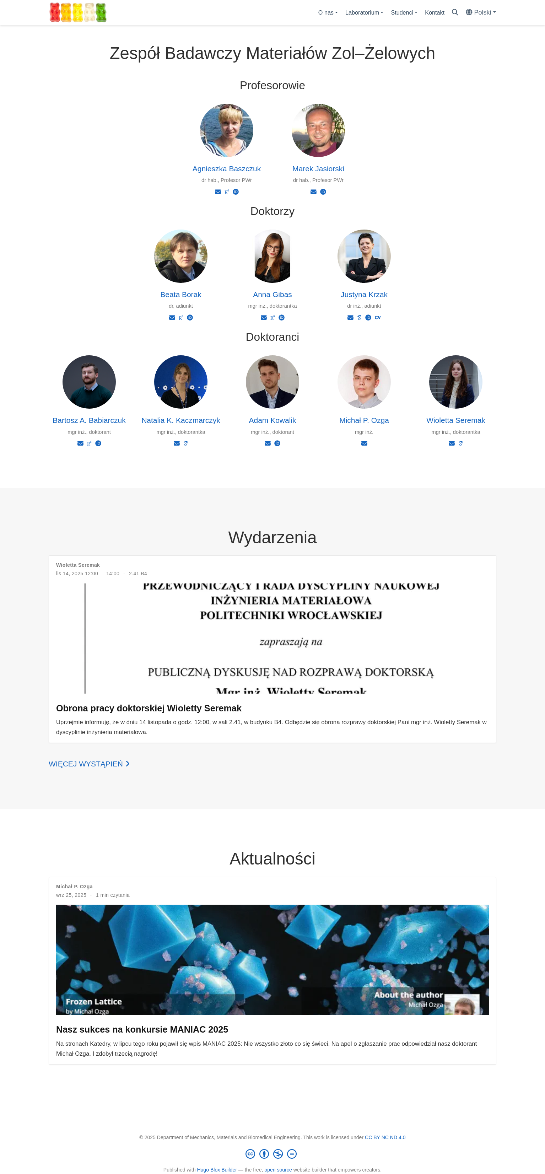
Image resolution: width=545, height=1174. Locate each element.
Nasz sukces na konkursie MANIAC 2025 (142, 1029)
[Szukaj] (455, 13)
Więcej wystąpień (89, 764)
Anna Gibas (272, 294)
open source (278, 1170)
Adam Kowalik (272, 420)
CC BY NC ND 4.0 (385, 1137)
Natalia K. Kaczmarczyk (180, 420)
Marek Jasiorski (318, 169)
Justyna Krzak (364, 294)
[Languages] (481, 13)
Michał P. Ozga (364, 420)
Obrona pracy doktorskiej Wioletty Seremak (149, 708)
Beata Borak (180, 294)
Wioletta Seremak (455, 420)
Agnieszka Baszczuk (227, 169)
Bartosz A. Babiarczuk (89, 420)
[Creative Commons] (272, 1153)
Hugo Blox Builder (217, 1170)
